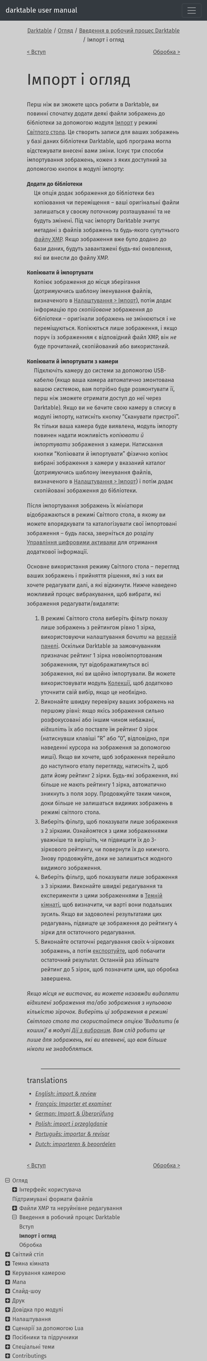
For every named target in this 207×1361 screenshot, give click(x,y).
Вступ (26, 1226)
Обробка (30, 1245)
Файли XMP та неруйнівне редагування (70, 1208)
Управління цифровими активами (71, 542)
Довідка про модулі (37, 1309)
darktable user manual (41, 10)
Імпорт (124, 122)
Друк (18, 1300)
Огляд (65, 30)
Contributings (29, 1356)
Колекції (119, 683)
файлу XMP (48, 239)
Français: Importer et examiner (73, 1104)
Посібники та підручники (45, 1337)
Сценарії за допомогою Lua (47, 1328)
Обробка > (166, 52)
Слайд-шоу (26, 1291)
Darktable (39, 30)
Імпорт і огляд (37, 1236)
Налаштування (31, 1319)
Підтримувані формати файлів (52, 1199)
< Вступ (36, 52)
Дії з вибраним (91, 1030)
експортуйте (109, 951)
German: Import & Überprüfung (74, 1113)
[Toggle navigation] (191, 11)
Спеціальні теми (33, 1346)
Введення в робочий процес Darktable (129, 30)
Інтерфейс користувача (50, 1189)
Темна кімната (30, 1263)
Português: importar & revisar (72, 1134)
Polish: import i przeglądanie (71, 1124)
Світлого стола (46, 132)
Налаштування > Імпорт (105, 300)
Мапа (19, 1282)
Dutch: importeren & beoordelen (75, 1144)
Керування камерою (38, 1273)
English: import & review (65, 1093)
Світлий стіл (28, 1254)
